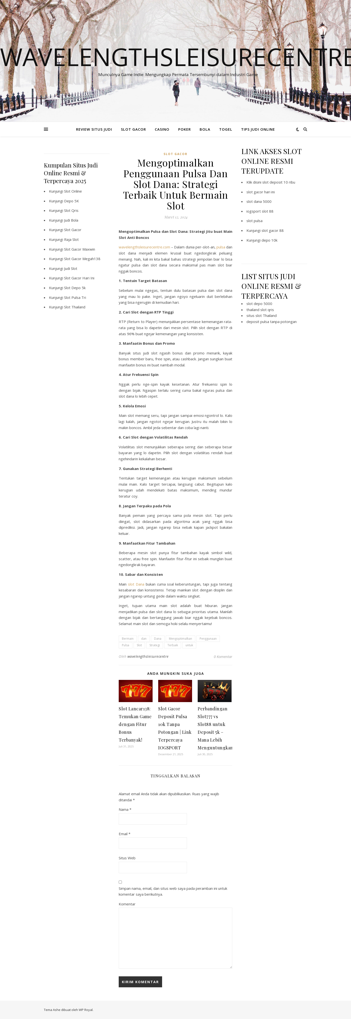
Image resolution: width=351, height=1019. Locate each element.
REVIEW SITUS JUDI (94, 129)
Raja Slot (71, 239)
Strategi (154, 645)
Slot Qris (71, 210)
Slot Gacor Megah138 (82, 258)
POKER (184, 129)
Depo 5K (71, 200)
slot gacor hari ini (260, 191)
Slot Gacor (72, 229)
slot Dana (136, 584)
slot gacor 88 (273, 230)
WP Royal (86, 1010)
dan (143, 639)
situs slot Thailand (261, 315)
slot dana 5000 (259, 201)
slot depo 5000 (259, 303)
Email (124, 833)
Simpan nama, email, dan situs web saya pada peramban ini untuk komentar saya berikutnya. (173, 891)
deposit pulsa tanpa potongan (271, 321)
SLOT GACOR (133, 129)
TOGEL (225, 129)
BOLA (205, 129)
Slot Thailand (74, 306)
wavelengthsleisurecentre (148, 656)
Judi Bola (71, 220)
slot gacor (175, 154)
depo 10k (269, 240)
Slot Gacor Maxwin (79, 249)
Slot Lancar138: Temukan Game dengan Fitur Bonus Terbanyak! (135, 724)
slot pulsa (254, 220)
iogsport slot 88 (259, 211)
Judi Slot (70, 268)
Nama (125, 809)
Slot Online (73, 191)
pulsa (220, 247)
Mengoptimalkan (180, 639)
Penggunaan (208, 639)
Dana (157, 639)
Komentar (127, 903)
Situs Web (127, 857)
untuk (189, 645)
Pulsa (125, 645)
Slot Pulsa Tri (75, 297)
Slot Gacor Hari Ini (79, 277)
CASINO (162, 129)
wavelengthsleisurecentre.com (144, 247)
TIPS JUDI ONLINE (258, 129)
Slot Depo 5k (75, 287)
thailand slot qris (260, 309)
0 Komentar (223, 656)
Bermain (128, 639)
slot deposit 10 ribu (278, 182)
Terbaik (172, 645)
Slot (139, 645)
